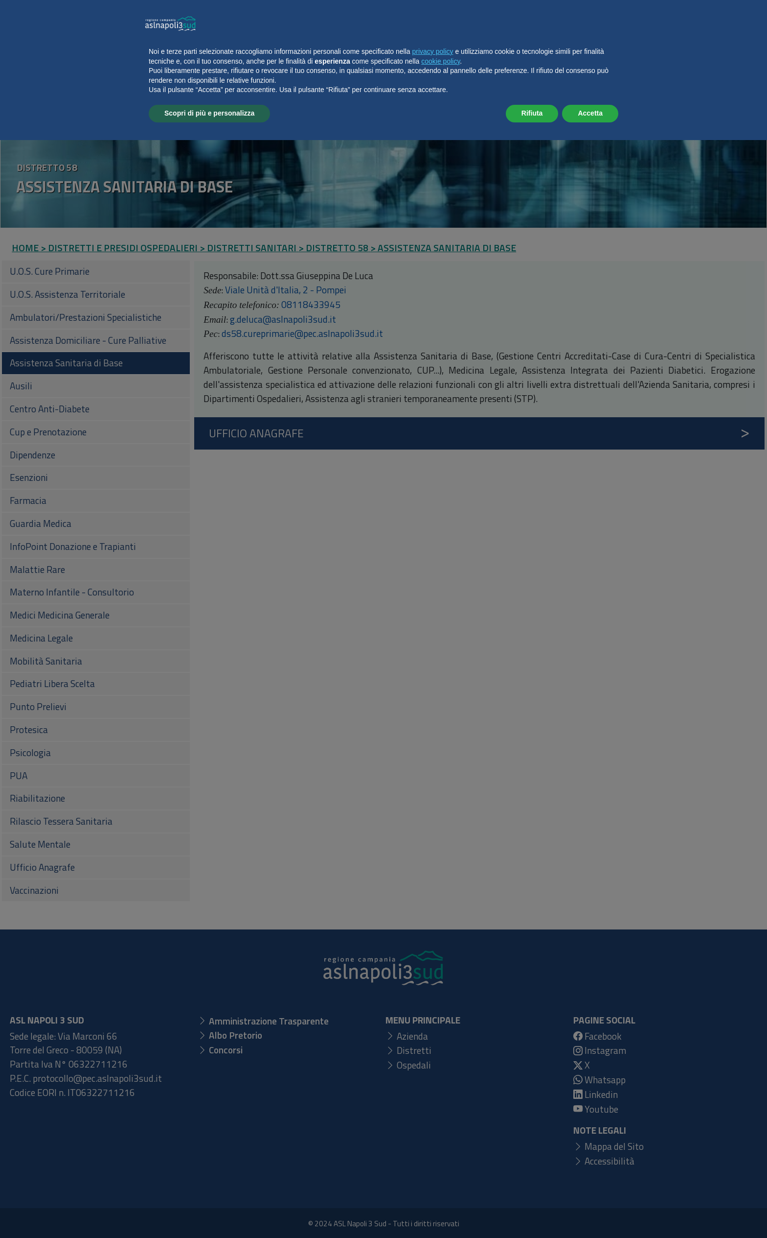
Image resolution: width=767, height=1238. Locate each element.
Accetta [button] (590, 1211)
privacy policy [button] (432, 1149)
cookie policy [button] (440, 1159)
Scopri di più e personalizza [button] (209, 1211)
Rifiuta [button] (532, 1211)
